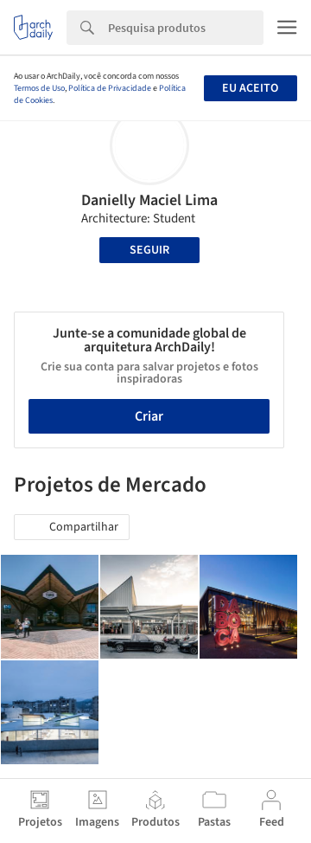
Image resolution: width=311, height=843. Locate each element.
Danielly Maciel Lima (149, 200)
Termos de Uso (39, 88)
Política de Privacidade (109, 88)
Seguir (149, 250)
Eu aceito (250, 88)
